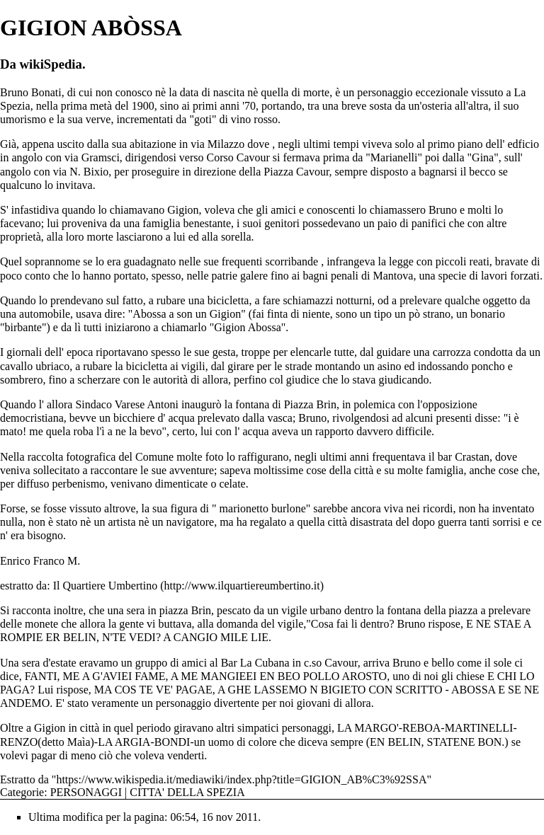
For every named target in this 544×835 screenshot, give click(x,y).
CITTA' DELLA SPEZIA (187, 792)
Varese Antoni (146, 404)
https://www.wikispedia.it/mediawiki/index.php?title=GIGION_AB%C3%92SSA (241, 779)
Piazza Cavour (296, 172)
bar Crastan (463, 457)
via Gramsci (92, 157)
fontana (404, 610)
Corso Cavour (238, 157)
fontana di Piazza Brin (285, 404)
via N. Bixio (81, 172)
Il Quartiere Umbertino (105, 586)
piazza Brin (185, 610)
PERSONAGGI (86, 792)
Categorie (22, 792)
